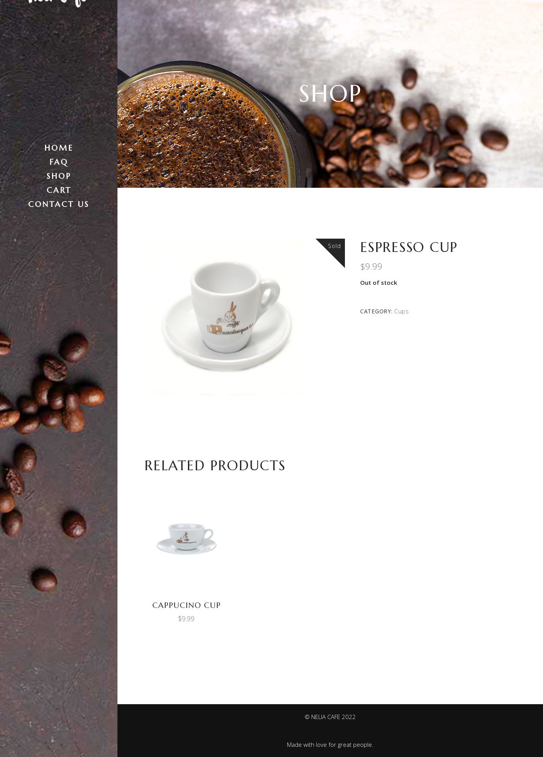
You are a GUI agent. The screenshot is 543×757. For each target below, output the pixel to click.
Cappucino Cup (186, 605)
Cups (401, 311)
